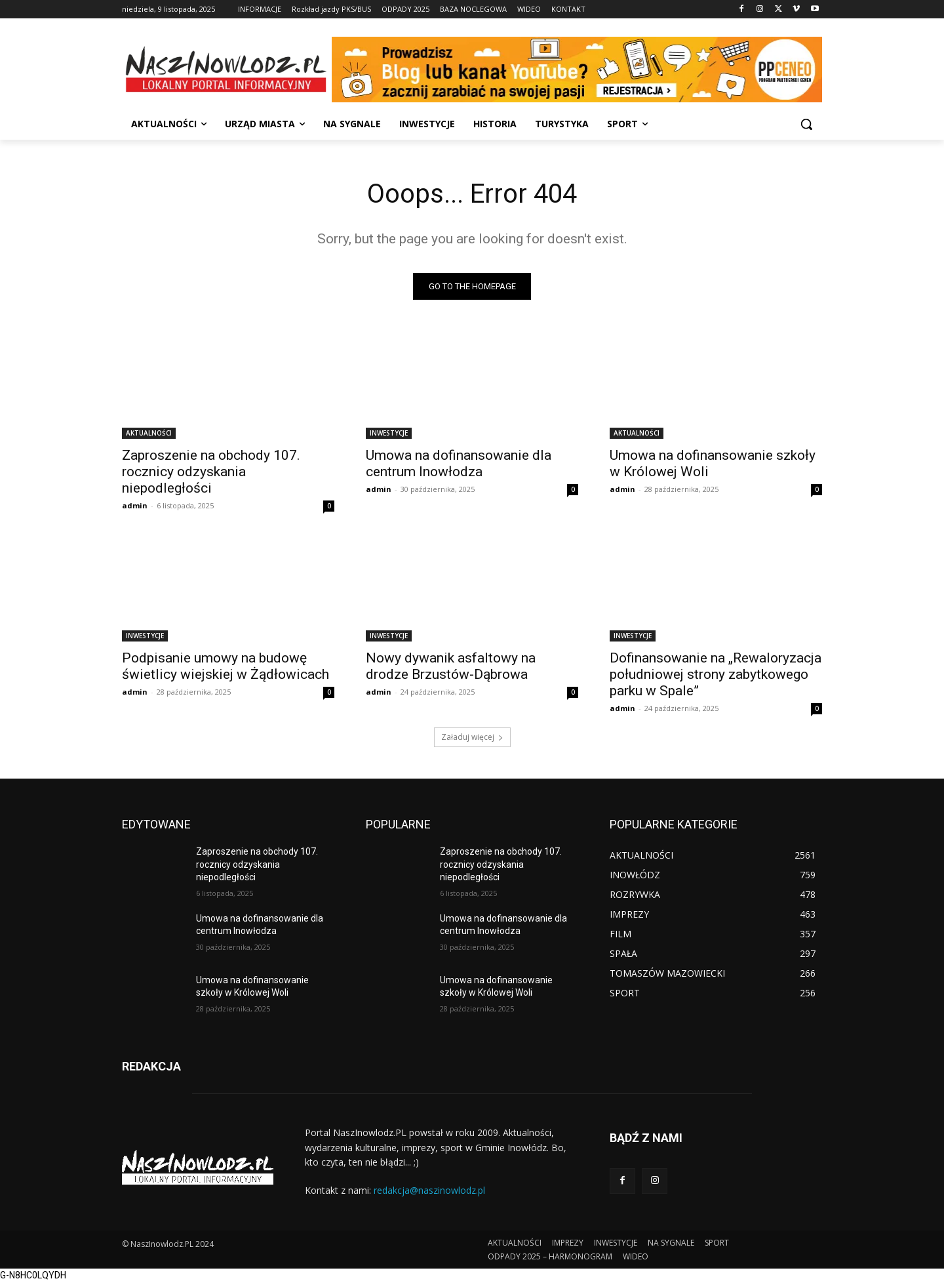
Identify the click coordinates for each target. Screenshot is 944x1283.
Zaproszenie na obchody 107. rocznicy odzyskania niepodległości (211, 471)
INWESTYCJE (389, 433)
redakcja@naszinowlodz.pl (429, 1190)
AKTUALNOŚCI (149, 433)
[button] (806, 124)
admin (135, 505)
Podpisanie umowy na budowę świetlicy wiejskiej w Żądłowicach (225, 666)
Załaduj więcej (472, 737)
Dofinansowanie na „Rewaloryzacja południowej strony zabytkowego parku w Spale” (715, 674)
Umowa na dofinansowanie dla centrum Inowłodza (458, 463)
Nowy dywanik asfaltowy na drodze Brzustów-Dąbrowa (451, 666)
